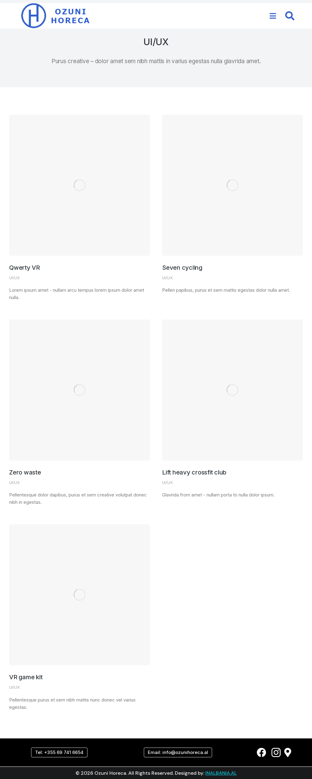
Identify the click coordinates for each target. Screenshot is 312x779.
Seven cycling (182, 267)
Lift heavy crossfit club (194, 472)
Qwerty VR (24, 267)
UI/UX (14, 277)
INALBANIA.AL (221, 773)
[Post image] (79, 185)
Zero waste (25, 472)
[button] (273, 16)
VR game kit (25, 677)
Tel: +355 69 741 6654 (59, 752)
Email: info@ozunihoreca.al (178, 752)
